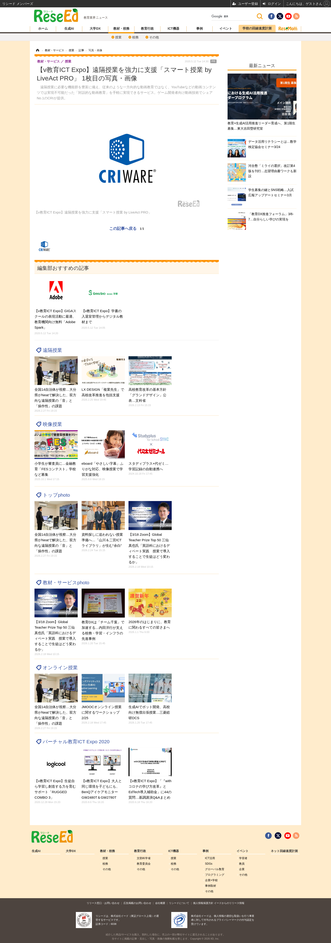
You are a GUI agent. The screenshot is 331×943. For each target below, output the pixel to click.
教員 (242, 863)
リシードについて (179, 903)
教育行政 (147, 28)
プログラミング (214, 874)
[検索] (233, 16)
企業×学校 (211, 880)
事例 (199, 28)
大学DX (95, 28)
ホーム (43, 28)
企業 (242, 869)
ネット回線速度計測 (284, 851)
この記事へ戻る (126, 228)
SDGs (208, 863)
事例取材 (210, 885)
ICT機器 (173, 28)
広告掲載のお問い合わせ (137, 903)
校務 (135, 37)
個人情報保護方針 (203, 903)
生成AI (69, 28)
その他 (154, 37)
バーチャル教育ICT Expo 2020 (76, 741)
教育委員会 (144, 863)
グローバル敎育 (214, 869)
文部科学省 (144, 858)
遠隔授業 (52, 350)
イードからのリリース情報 (229, 903)
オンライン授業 (60, 667)
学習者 (243, 858)
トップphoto (56, 495)
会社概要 (160, 903)
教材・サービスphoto (66, 582)
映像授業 (52, 424)
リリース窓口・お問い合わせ (103, 903)
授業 (118, 37)
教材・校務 (121, 28)
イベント (225, 28)
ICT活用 (210, 858)
